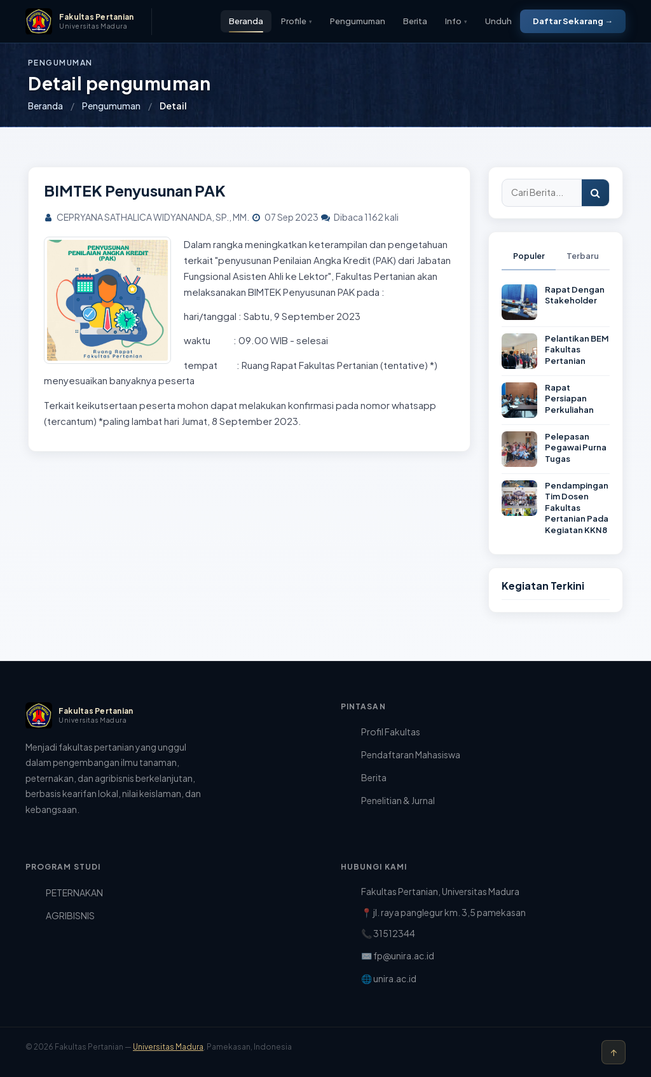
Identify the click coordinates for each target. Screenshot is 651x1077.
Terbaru (582, 256)
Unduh (498, 21)
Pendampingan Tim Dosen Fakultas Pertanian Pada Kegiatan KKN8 (576, 507)
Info (456, 21)
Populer (529, 256)
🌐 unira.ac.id (388, 978)
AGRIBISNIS (70, 915)
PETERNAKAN (74, 892)
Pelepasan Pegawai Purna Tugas (575, 447)
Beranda (246, 21)
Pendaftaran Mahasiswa (410, 754)
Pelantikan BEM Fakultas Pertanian (577, 349)
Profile (296, 21)
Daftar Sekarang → (573, 21)
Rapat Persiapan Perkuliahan (569, 398)
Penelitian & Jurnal (398, 800)
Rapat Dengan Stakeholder (575, 295)
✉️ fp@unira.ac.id (397, 955)
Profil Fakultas (390, 731)
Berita (415, 21)
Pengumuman (357, 21)
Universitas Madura (168, 1047)
